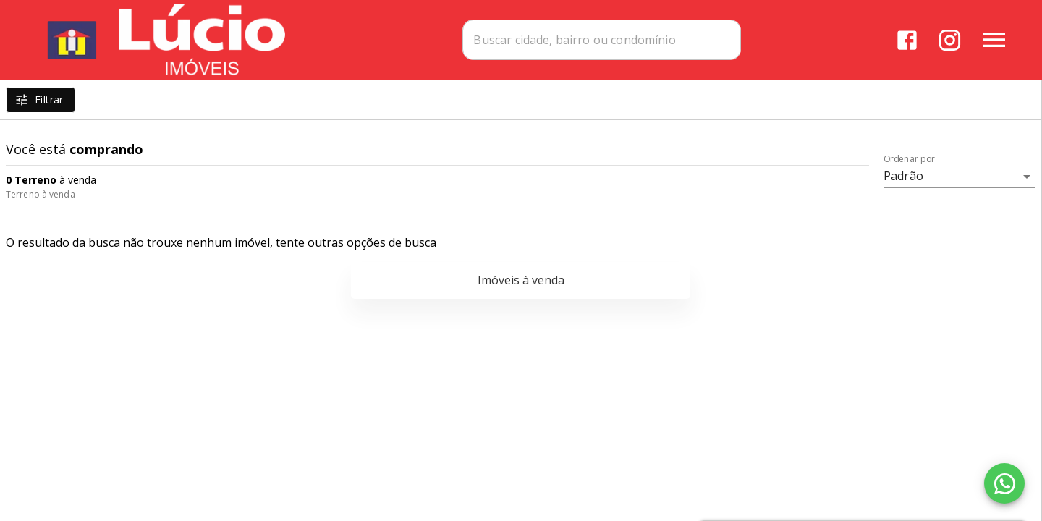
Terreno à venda (40, 194)
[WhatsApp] (1004, 483)
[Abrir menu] (994, 40)
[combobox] (601, 40)
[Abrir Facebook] (907, 40)
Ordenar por (910, 159)
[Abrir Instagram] (949, 40)
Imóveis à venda (521, 280)
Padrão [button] (903, 176)
